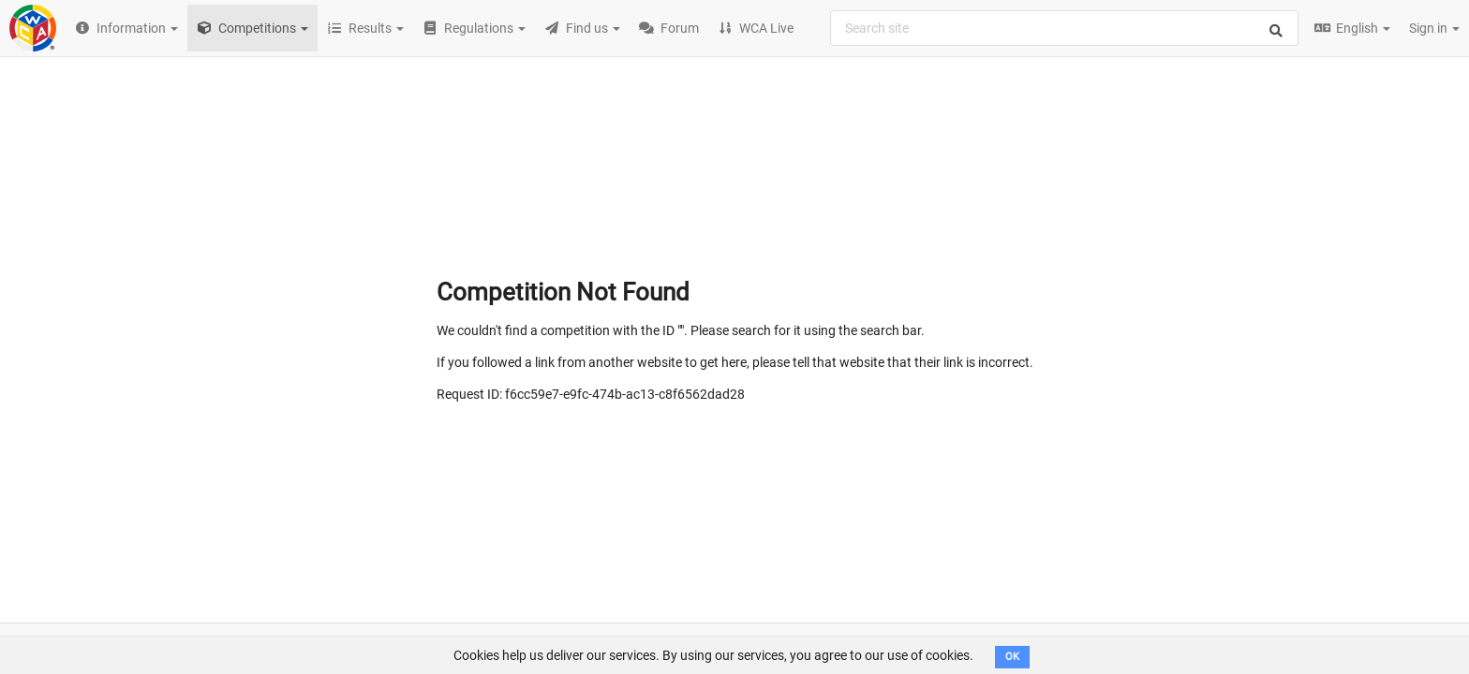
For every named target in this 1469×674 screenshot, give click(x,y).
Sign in (1434, 28)
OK (1012, 657)
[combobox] (1064, 28)
